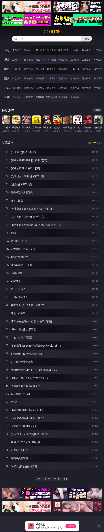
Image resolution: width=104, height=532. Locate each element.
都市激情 (16, 87)
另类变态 (98, 69)
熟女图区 (86, 78)
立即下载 (71, 526)
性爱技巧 (98, 87)
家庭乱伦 (28, 87)
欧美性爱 (51, 69)
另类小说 (75, 87)
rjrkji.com (51, 32)
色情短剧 (75, 97)
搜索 (87, 38)
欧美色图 (40, 78)
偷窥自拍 (16, 78)
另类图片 (98, 78)
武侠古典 (51, 87)
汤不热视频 (51, 97)
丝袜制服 (75, 59)
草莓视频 (40, 97)
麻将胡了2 (63, 50)
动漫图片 (51, 78)
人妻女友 (40, 87)
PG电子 (16, 50)
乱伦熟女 (86, 69)
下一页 (57, 479)
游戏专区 (51, 50)
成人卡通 (40, 69)
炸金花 (75, 50)
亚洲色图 (28, 78)
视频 (7, 59)
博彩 (7, 50)
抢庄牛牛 (98, 50)
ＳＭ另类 (98, 59)
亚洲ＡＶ (16, 59)
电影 (7, 69)
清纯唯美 (75, 78)
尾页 (65, 479)
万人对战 (40, 50)
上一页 (47, 479)
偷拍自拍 (28, 69)
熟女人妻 (63, 59)
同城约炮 (16, 97)
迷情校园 (63, 87)
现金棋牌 (86, 50)
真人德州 (28, 50)
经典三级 (75, 69)
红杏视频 (63, 97)
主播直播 (86, 59)
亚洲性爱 (16, 69)
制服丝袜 (63, 69)
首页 (38, 479)
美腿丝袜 (63, 78)
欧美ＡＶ (40, 59)
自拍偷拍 (28, 59)
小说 (7, 88)
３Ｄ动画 (51, 59)
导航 (7, 97)
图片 (7, 78)
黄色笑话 (86, 87)
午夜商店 (28, 97)
